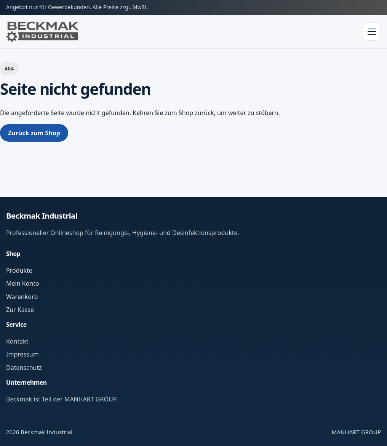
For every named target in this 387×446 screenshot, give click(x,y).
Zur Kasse (20, 309)
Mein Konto (22, 283)
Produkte (19, 270)
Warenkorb (22, 297)
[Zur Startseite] (42, 32)
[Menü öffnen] (372, 31)
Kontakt (17, 341)
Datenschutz (24, 367)
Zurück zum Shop (34, 133)
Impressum (22, 354)
